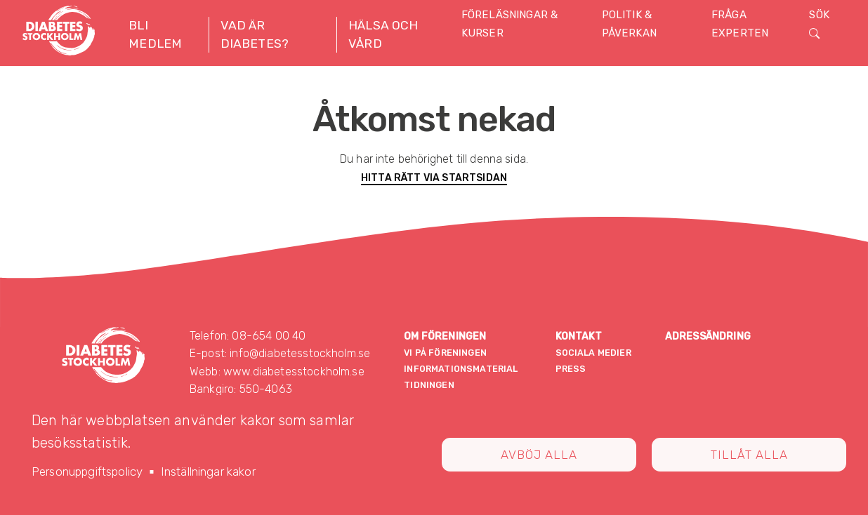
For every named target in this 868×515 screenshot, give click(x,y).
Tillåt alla (749, 455)
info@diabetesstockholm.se (300, 353)
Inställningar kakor (208, 471)
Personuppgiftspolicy (87, 471)
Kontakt (579, 336)
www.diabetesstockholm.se (293, 371)
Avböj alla (539, 455)
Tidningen (429, 385)
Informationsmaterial (461, 368)
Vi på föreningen (445, 352)
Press (570, 368)
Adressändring (708, 336)
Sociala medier (593, 352)
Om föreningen (445, 336)
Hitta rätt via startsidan (434, 178)
